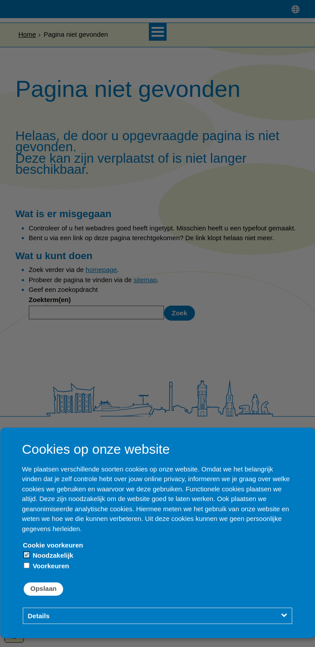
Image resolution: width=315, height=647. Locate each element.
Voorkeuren (46, 566)
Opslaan (44, 588)
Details (39, 616)
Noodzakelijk (49, 555)
